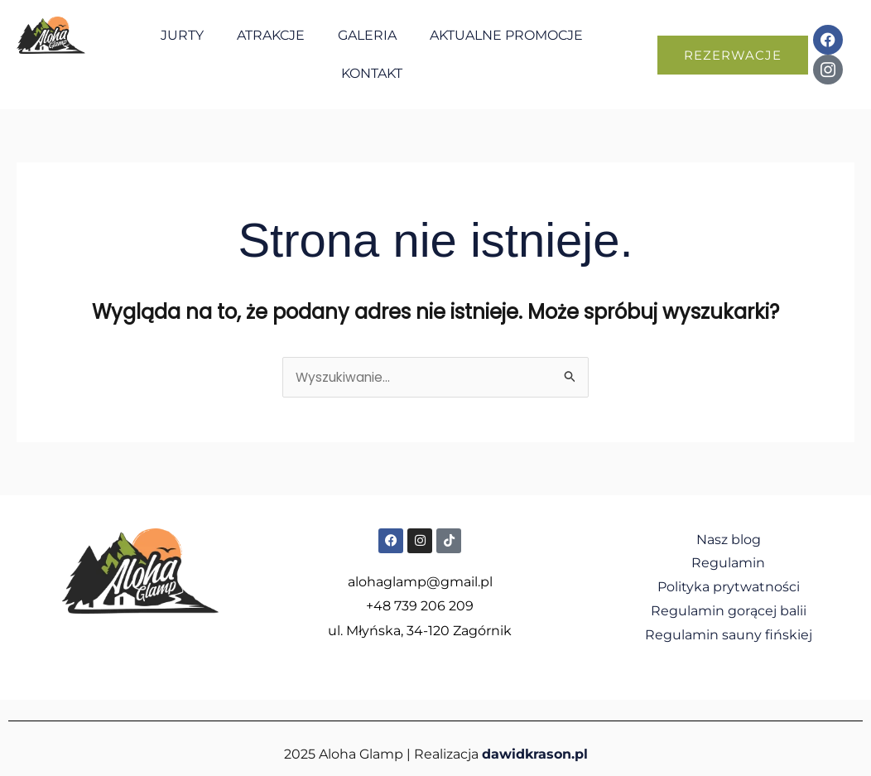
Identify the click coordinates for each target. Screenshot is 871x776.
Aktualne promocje (506, 35)
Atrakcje (271, 35)
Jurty (182, 35)
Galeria (367, 35)
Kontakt (371, 73)
